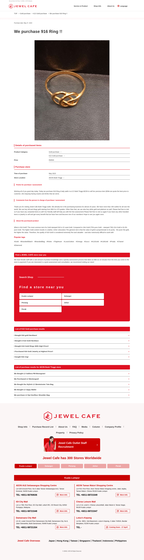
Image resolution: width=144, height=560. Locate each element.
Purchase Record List (42, 424)
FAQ (74, 424)
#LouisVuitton (71, 242)
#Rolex (51, 242)
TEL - (79, 526)
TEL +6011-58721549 (88, 493)
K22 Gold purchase (41, 13)
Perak (118, 464)
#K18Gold (109, 242)
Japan (50, 540)
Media (84, 424)
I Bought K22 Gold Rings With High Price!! (32, 342)
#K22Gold (99, 242)
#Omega (82, 242)
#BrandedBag (40, 242)
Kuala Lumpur (25, 464)
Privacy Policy (76, 430)
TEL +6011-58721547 (88, 509)
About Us (110, 6)
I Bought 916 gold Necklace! (26, 331)
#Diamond (27, 245)
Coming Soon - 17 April (114, 526)
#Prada (118, 242)
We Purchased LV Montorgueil (27, 376)
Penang (72, 464)
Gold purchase (26, 13)
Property (60, 430)
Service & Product (81, 6)
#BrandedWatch (27, 242)
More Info (61, 493)
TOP (16, 13)
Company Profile (113, 424)
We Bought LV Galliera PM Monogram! (30, 370)
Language (123, 6)
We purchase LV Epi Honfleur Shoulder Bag (33, 393)
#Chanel (17, 245)
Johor (95, 464)
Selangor (49, 464)
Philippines (122, 540)
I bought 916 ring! (21, 354)
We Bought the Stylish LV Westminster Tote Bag (35, 381)
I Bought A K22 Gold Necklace (27, 337)
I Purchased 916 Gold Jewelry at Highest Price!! (35, 348)
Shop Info (97, 6)
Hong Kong (61, 540)
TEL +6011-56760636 (28, 493)
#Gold (16, 242)
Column (96, 424)
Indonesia (109, 540)
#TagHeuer (60, 242)
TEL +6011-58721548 (28, 509)
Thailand (97, 540)
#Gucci (90, 242)
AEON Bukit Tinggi (55, 178)
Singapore (84, 540)
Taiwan (73, 540)
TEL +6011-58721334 (28, 526)
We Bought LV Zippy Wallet (26, 387)
